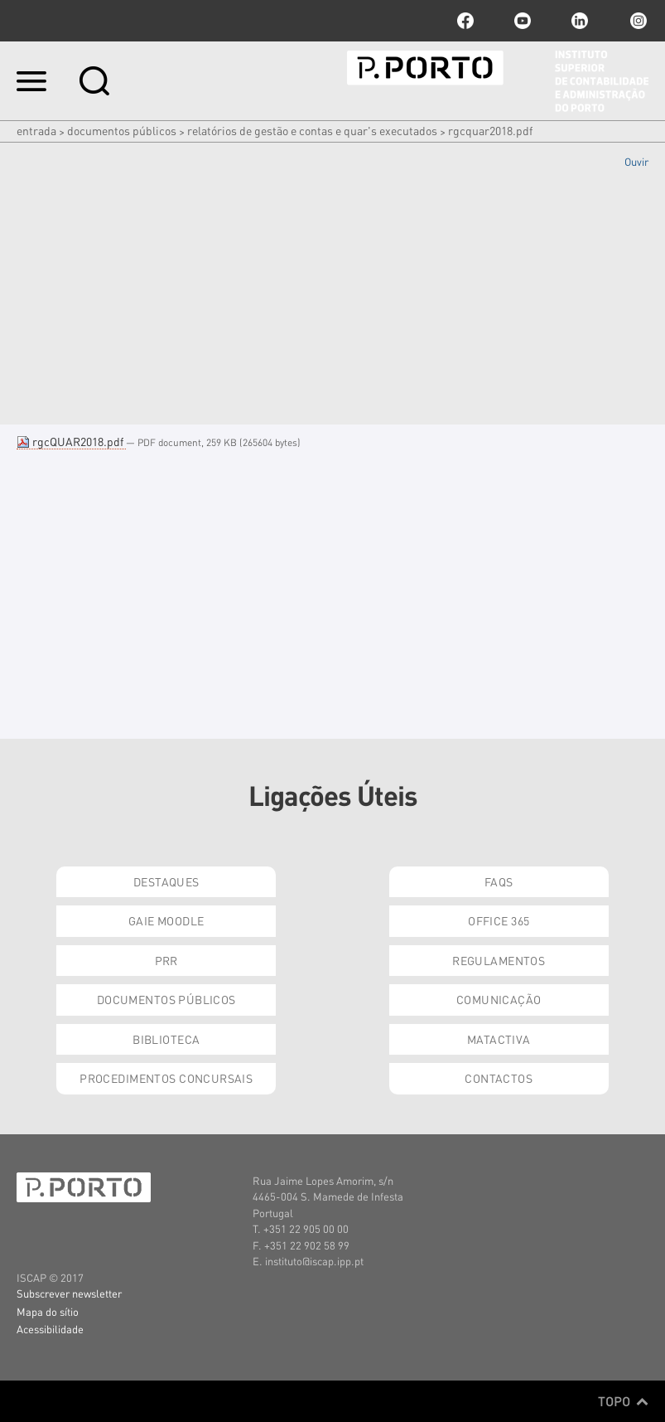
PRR (166, 960)
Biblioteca (166, 1038)
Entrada (36, 130)
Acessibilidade (50, 1329)
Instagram (637, 20)
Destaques (166, 881)
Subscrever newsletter (69, 1293)
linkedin (579, 20)
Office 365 (498, 920)
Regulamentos (498, 960)
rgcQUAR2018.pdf (71, 441)
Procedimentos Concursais (166, 1077)
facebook (465, 20)
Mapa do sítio (48, 1311)
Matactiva (499, 1038)
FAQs (498, 881)
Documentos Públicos (121, 130)
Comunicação (499, 999)
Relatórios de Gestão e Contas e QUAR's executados (312, 130)
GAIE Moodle (166, 920)
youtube (522, 20)
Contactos (498, 1077)
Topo (623, 1401)
